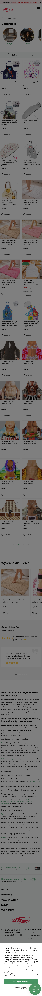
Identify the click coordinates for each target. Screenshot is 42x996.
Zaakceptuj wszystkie (21, 982)
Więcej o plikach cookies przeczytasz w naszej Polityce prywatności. (21, 975)
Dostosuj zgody (21, 988)
